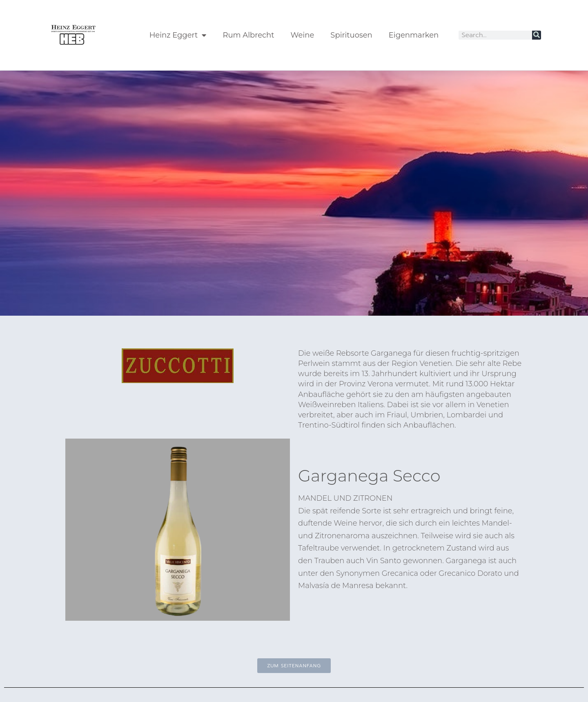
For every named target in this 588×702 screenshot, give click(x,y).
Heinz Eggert (178, 35)
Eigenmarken (414, 35)
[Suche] (536, 35)
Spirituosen (351, 35)
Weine (302, 35)
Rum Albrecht (248, 35)
